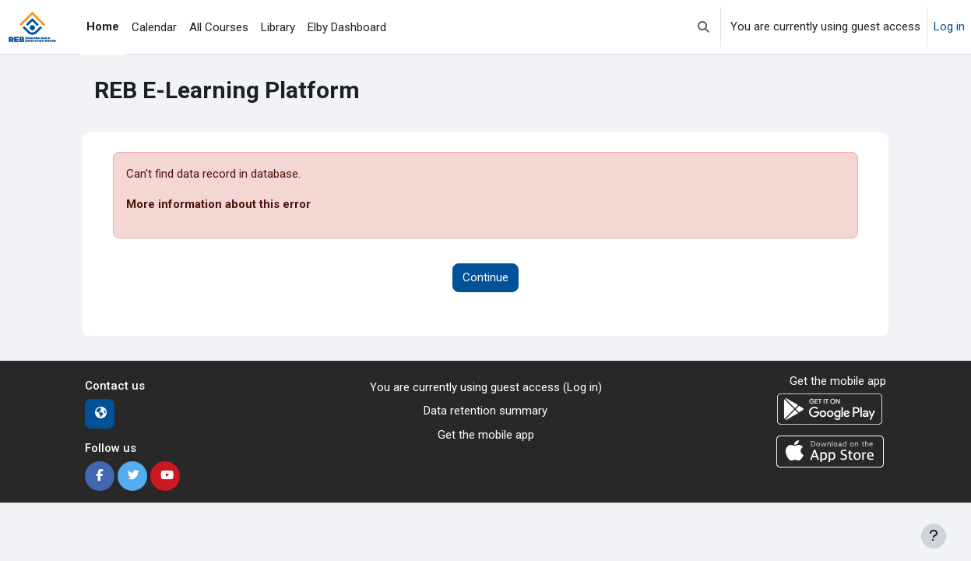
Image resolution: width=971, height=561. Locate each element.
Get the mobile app (486, 435)
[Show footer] (933, 536)
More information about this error (218, 204)
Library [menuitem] (278, 27)
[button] (703, 27)
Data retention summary (485, 411)
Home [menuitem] (102, 26)
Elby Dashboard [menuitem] (347, 27)
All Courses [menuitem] (218, 27)
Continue (485, 277)
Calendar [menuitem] (154, 27)
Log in (949, 26)
